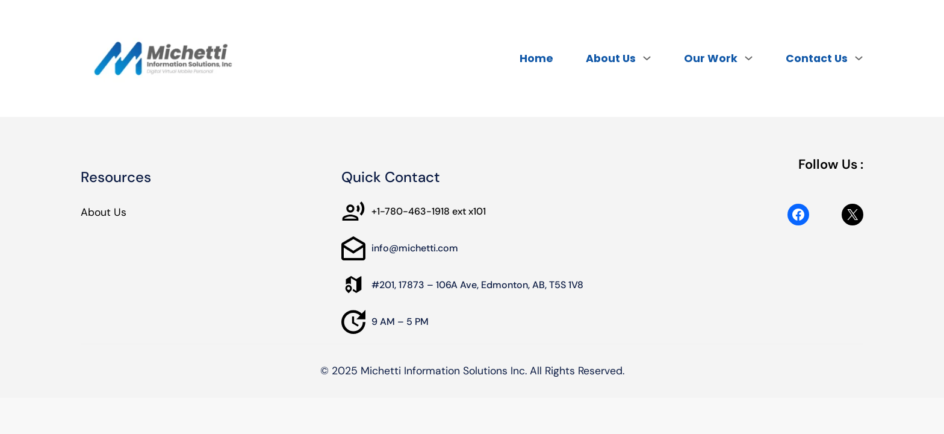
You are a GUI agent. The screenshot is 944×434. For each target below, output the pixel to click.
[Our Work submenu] (748, 58)
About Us (103, 212)
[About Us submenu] (646, 58)
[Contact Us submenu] (858, 58)
